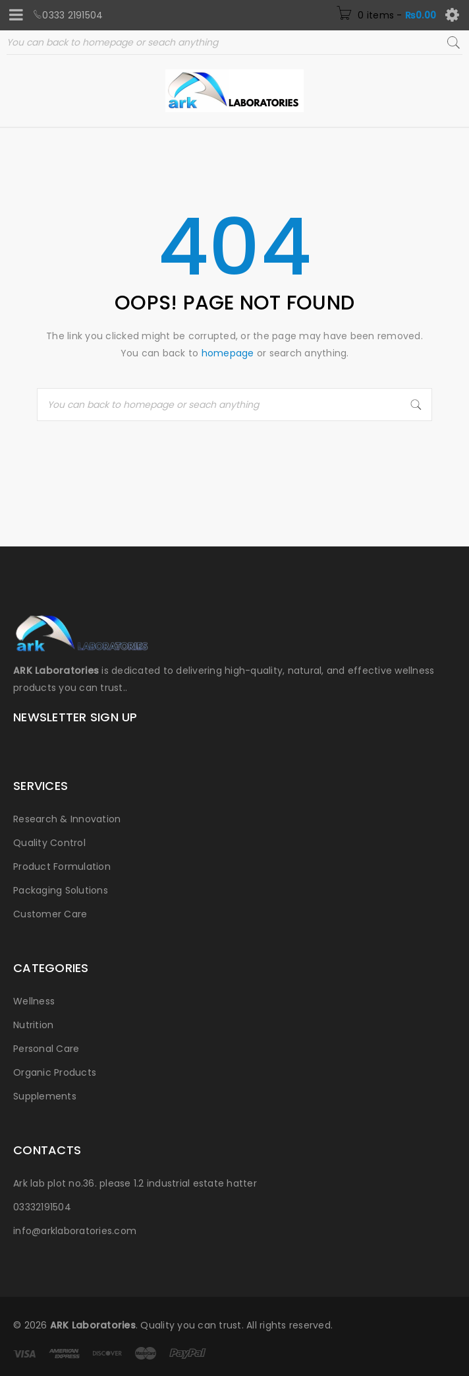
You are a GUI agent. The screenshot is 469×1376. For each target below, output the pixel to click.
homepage (228, 353)
